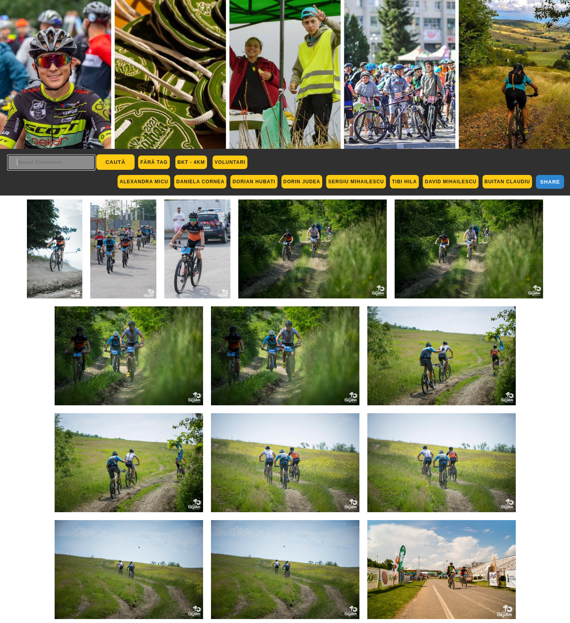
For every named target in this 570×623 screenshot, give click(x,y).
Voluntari (230, 162)
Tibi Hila (404, 181)
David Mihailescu (450, 181)
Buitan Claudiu (507, 181)
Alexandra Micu (144, 181)
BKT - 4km (191, 162)
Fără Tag (153, 162)
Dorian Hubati (253, 181)
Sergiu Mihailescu (356, 181)
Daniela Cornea (200, 181)
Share (550, 182)
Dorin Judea (302, 181)
